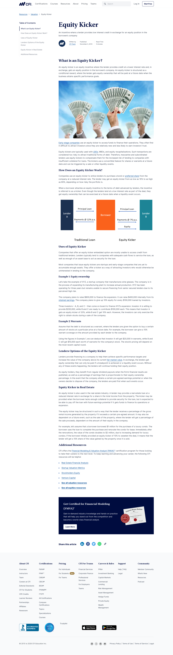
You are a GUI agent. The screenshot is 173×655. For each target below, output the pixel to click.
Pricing (84, 4)
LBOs (95, 152)
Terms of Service (141, 644)
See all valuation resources (74, 483)
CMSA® (42, 577)
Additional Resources (29, 54)
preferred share (132, 176)
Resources (65, 4)
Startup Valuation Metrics (73, 468)
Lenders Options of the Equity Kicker (32, 43)
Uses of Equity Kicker (29, 38)
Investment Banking (106, 573)
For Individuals (64, 569)
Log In (136, 4)
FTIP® (41, 594)
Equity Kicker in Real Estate (31, 50)
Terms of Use (127, 644)
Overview (23, 569)
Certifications (41, 4)
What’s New (142, 573)
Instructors (23, 573)
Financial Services (86, 569)
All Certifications (45, 598)
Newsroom (23, 610)
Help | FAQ (122, 569)
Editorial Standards (26, 586)
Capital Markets (104, 577)
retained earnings (66, 300)
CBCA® (42, 582)
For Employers (84, 584)
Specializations (45, 613)
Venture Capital (69, 478)
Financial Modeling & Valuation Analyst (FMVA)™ (93, 451)
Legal (120, 573)
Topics (41, 609)
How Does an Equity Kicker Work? (34, 33)
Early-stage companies (69, 143)
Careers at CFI (25, 582)
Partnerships (24, 602)
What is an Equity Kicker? (31, 29)
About (75, 4)
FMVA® (41, 569)
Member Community (146, 569)
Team (21, 577)
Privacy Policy (115, 644)
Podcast (141, 582)
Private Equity (103, 601)
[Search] (116, 3)
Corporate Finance (86, 573)
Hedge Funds (103, 597)
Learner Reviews (25, 598)
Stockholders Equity (71, 473)
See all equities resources (74, 488)
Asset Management (105, 593)
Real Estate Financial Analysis (75, 463)
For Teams (63, 577)
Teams (93, 4)
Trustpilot (63, 623)
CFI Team (72, 44)
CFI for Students (25, 590)
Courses (54, 4)
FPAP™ (41, 573)
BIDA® (41, 586)
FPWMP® (42, 590)
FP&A (100, 569)
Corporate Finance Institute (25, 4)
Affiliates (22, 606)
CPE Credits (24, 594)
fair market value (114, 360)
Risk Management (105, 588)
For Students (64, 573)
